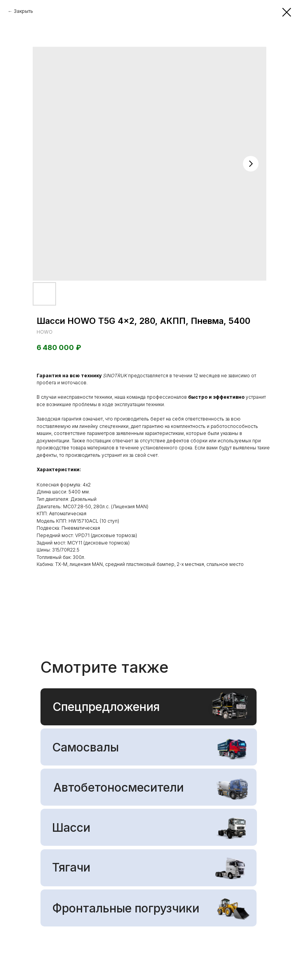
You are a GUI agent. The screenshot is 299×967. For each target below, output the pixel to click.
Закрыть (23, 11)
